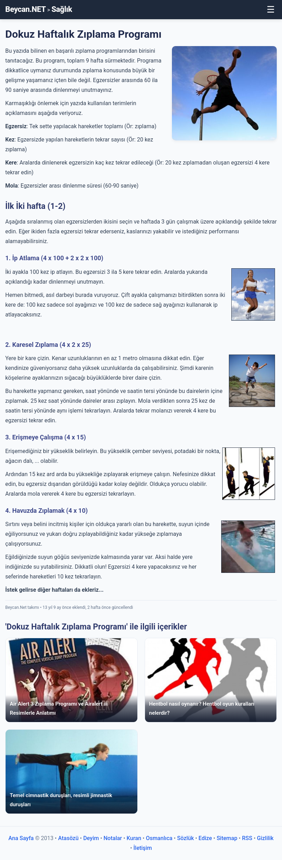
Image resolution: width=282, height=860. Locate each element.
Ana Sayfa (21, 838)
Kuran (133, 838)
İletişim (142, 848)
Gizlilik (265, 838)
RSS (247, 838)
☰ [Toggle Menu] (271, 9)
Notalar (112, 838)
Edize (205, 838)
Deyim (91, 838)
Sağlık (61, 9)
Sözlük (185, 838)
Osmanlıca (159, 838)
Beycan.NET (25, 9)
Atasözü (68, 838)
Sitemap (227, 838)
